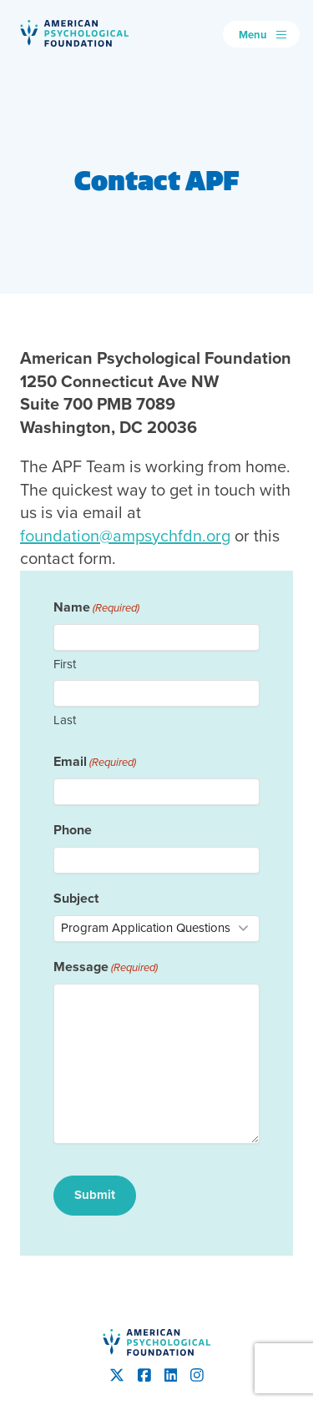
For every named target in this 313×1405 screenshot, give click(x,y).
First (64, 664)
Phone (72, 829)
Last (64, 720)
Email (94, 761)
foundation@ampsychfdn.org (125, 535)
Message (105, 966)
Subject (75, 898)
